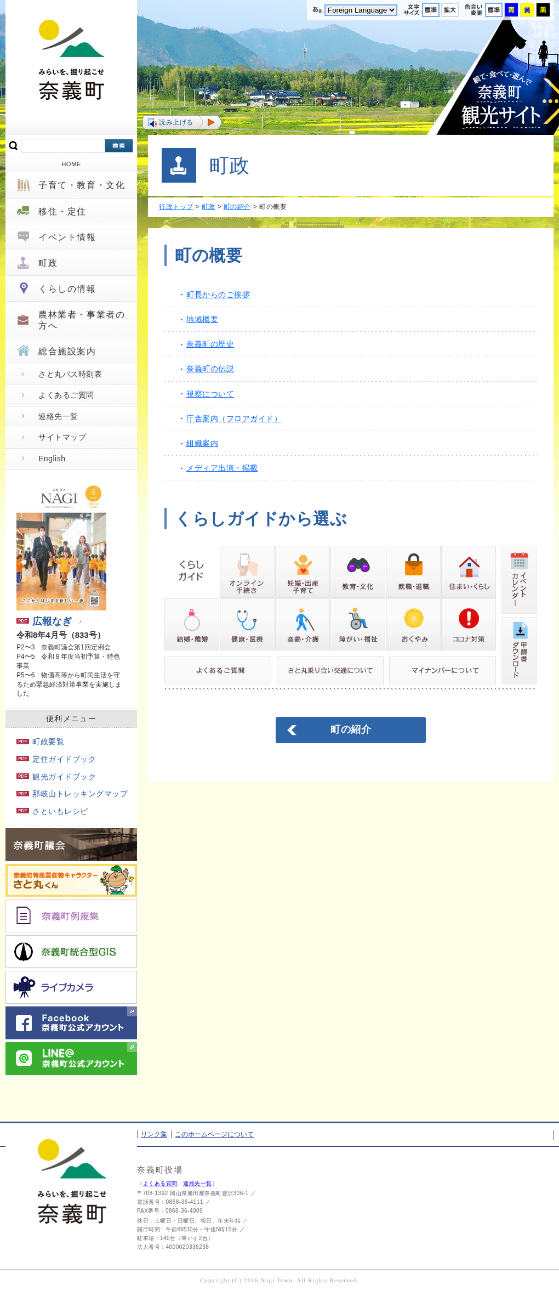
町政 (48, 263)
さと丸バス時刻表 (70, 374)
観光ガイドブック (56, 776)
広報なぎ (44, 621)
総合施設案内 (67, 351)
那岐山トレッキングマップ (72, 793)
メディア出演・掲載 (222, 467)
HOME (71, 164)
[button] (182, 122)
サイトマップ (62, 437)
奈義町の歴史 (210, 344)
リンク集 (154, 1134)
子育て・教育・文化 (81, 185)
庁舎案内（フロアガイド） (234, 418)
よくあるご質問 (66, 395)
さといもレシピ (52, 811)
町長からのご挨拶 (218, 294)
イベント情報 (67, 237)
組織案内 (202, 443)
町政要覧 (40, 741)
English (51, 458)
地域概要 (202, 319)
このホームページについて (214, 1134)
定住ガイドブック (56, 759)
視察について (210, 393)
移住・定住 (62, 211)
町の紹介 (237, 207)
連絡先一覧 (58, 416)
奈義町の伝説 (210, 368)
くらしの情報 (67, 288)
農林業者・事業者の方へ (81, 320)
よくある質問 (160, 1183)
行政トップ (176, 207)
